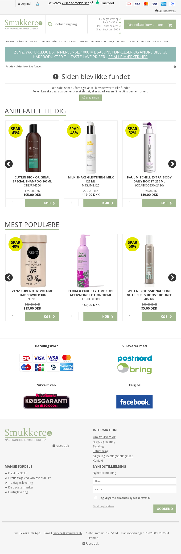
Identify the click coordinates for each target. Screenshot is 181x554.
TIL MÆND (122, 41)
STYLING (84, 41)
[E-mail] (134, 489)
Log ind (26, 4)
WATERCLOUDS (40, 52)
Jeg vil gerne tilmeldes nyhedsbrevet (137, 497)
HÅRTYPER (22, 41)
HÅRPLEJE (57, 41)
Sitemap (93, 538)
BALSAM (46, 41)
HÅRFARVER (96, 41)
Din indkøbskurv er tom (152, 24)
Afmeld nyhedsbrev (103, 506)
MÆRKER (10, 41)
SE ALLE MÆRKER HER (128, 56)
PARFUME (145, 41)
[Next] (172, 164)
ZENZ (19, 52)
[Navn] (134, 481)
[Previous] (9, 164)
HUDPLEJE (109, 41)
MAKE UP (134, 41)
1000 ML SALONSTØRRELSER (106, 52)
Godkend (165, 508)
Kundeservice (167, 11)
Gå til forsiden (90, 97)
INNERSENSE (67, 52)
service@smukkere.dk (67, 533)
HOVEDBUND (70, 41)
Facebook (62, 446)
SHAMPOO (34, 41)
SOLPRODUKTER (160, 41)
